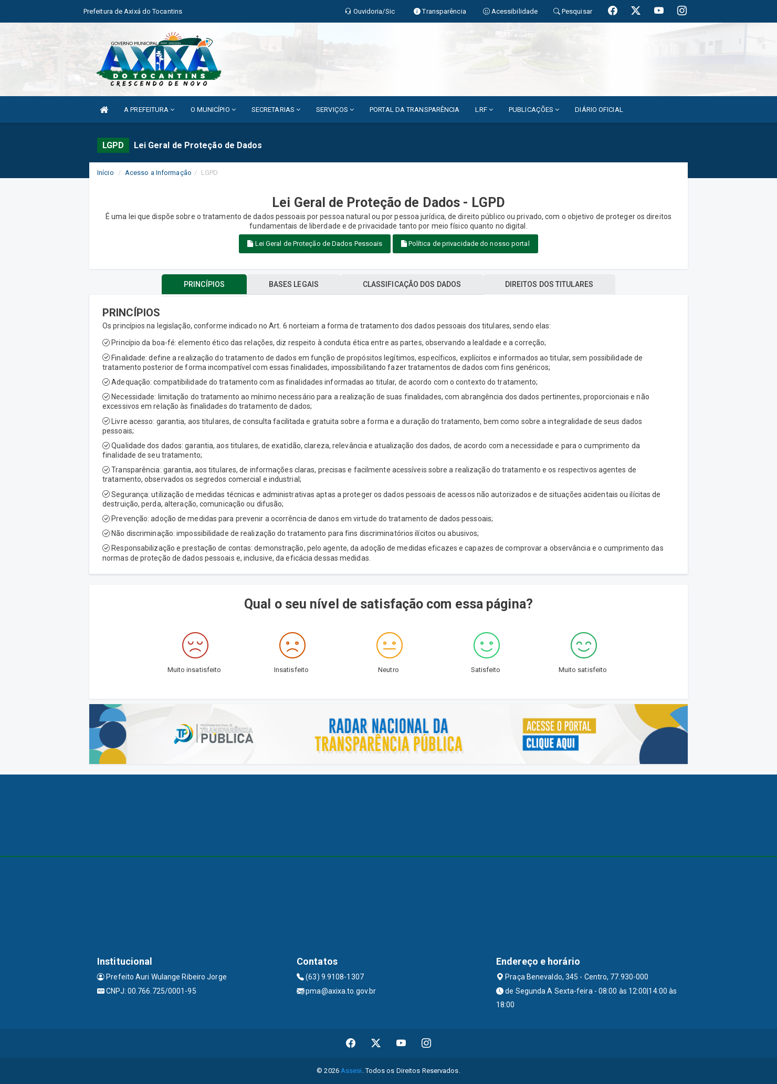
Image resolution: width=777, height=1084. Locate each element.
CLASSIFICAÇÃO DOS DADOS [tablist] (412, 284)
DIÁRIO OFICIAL (599, 109)
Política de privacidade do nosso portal (465, 243)
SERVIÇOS (335, 109)
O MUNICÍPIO (213, 109)
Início (105, 173)
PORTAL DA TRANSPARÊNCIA (414, 109)
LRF (484, 109)
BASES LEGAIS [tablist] (294, 284)
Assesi (351, 1071)
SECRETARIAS (275, 109)
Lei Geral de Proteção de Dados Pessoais (314, 243)
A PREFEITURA (149, 109)
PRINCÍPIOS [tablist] (204, 284)
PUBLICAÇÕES (534, 109)
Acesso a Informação (158, 173)
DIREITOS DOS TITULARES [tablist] (549, 284)
